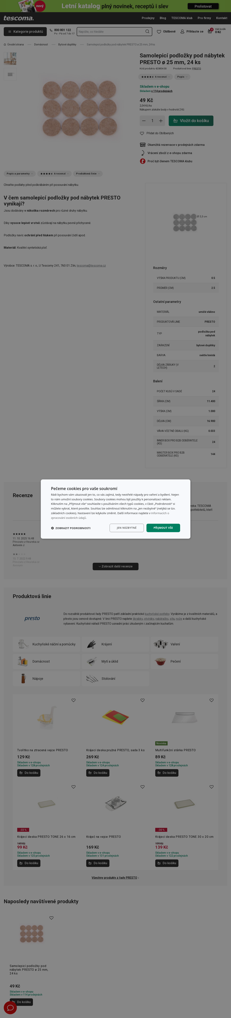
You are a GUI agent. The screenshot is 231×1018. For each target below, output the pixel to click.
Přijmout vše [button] (163, 528)
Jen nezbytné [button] (127, 528)
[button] (71, 528)
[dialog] (115, 509)
